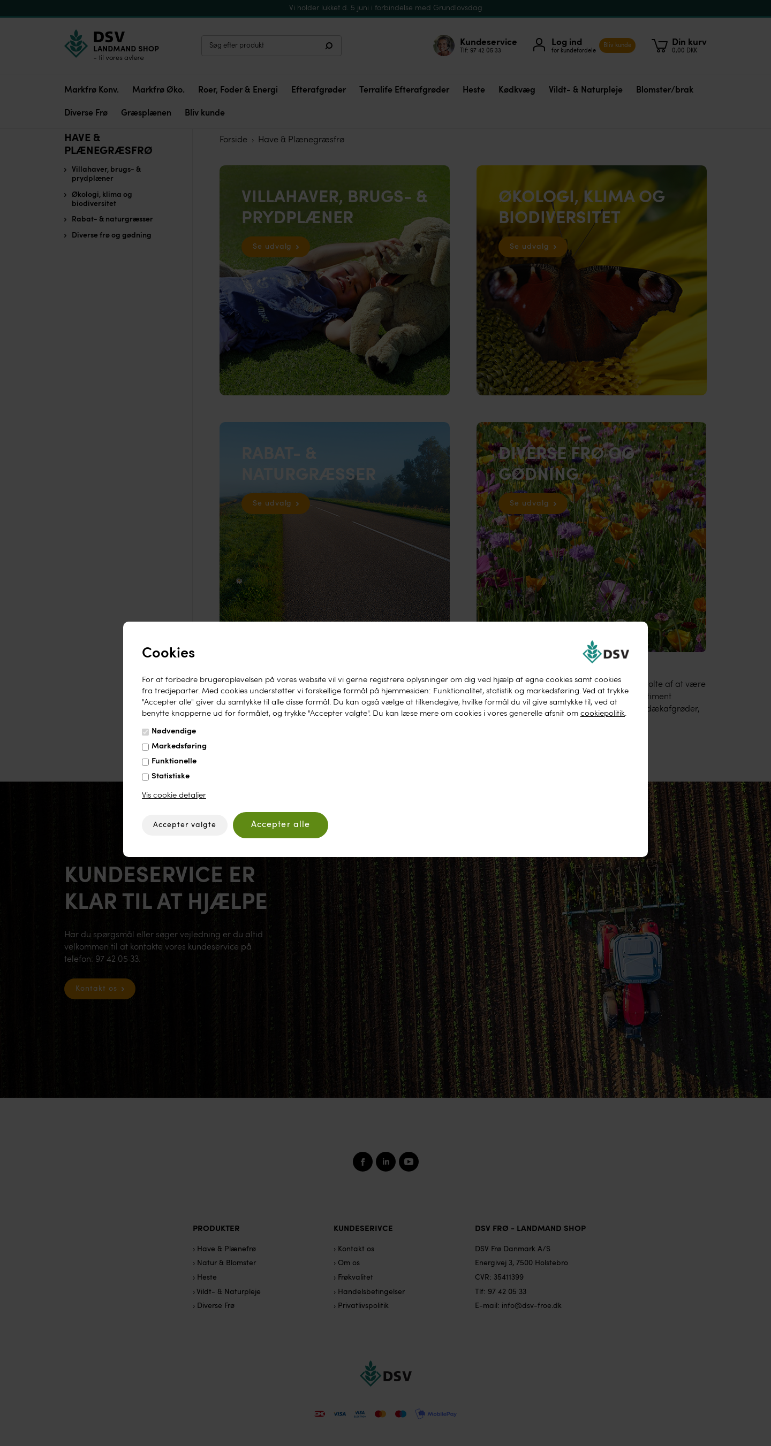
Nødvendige (174, 732)
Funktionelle (174, 762)
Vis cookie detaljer (174, 796)
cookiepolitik (602, 714)
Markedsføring (179, 747)
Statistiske (171, 776)
